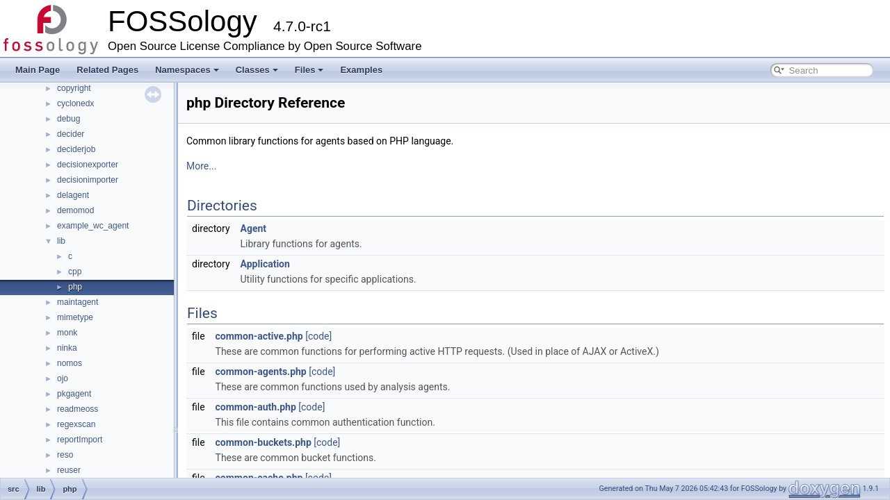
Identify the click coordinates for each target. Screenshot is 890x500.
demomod (75, 210)
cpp (74, 271)
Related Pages (107, 70)
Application (265, 263)
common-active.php (259, 336)
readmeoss (77, 409)
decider (70, 134)
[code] (318, 336)
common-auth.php (256, 406)
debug (68, 119)
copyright (74, 88)
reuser (69, 470)
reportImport (79, 439)
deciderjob (76, 149)
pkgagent (74, 394)
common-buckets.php (264, 442)
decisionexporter (87, 164)
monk (67, 333)
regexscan (76, 424)
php (75, 287)
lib (61, 241)
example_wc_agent (93, 226)
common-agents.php (261, 371)
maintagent (77, 302)
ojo (62, 378)
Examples (361, 70)
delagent (73, 195)
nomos (69, 363)
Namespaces (187, 70)
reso (65, 455)
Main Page (37, 70)
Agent (254, 228)
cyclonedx (75, 103)
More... (201, 166)
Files (309, 70)
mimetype (75, 317)
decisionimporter (87, 180)
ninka (67, 348)
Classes (257, 70)
